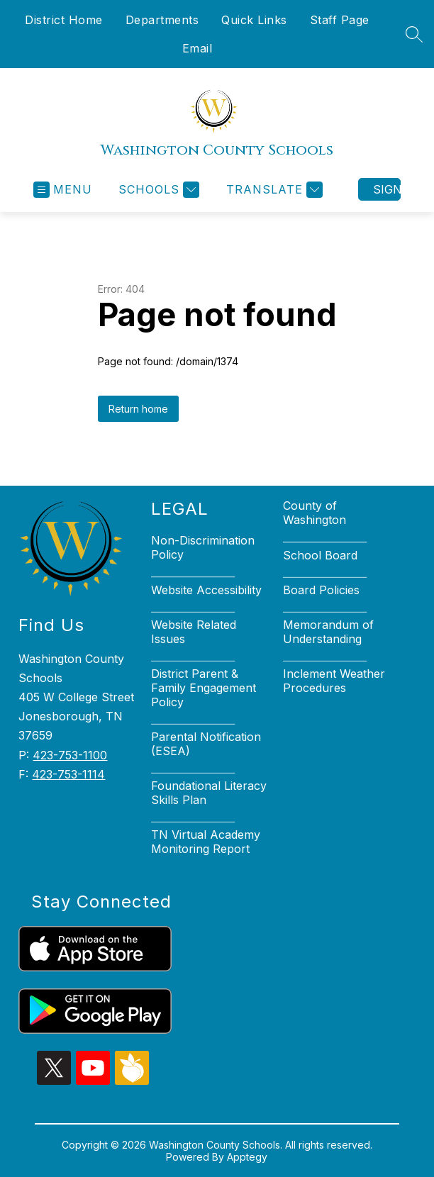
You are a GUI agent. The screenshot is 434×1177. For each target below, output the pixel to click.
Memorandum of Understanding (328, 632)
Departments (162, 20)
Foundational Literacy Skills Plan (209, 793)
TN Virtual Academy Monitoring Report (205, 841)
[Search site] (414, 34)
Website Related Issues (193, 632)
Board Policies (321, 590)
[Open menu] (62, 190)
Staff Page (339, 20)
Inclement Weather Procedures (334, 680)
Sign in (387, 189)
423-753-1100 (70, 755)
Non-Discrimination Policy (203, 547)
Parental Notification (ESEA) (206, 744)
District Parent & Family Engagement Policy (203, 687)
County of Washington (314, 512)
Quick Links (254, 20)
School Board (320, 555)
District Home (64, 20)
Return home (138, 409)
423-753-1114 (68, 774)
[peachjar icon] (132, 1080)
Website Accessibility (206, 590)
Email (197, 48)
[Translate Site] (273, 190)
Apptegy (247, 1157)
